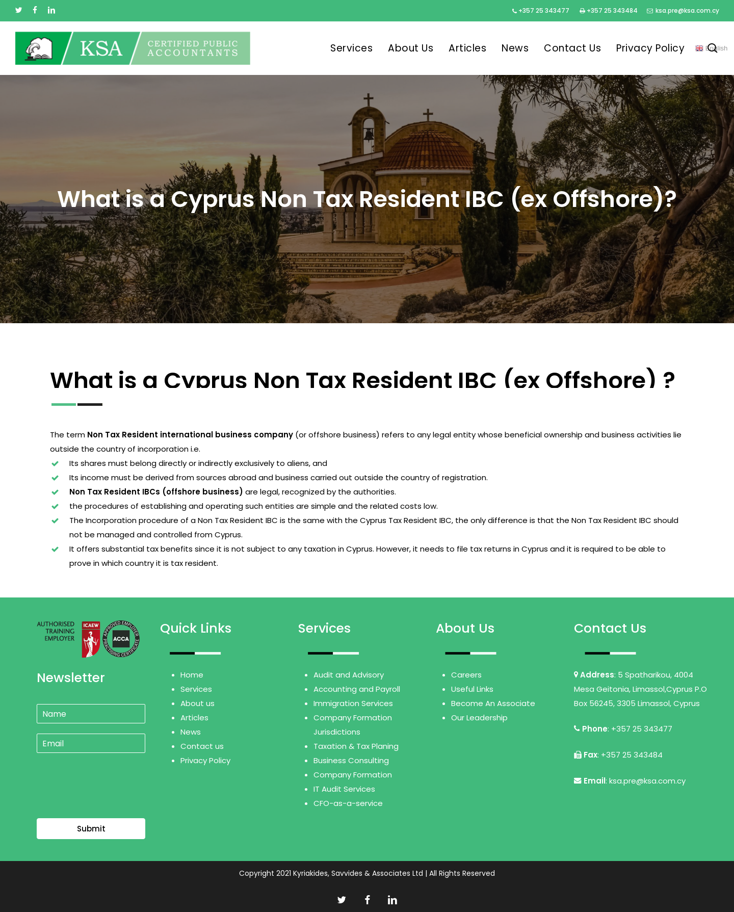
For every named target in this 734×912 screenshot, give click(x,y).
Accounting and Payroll (356, 689)
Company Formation (352, 774)
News (190, 731)
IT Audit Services (344, 789)
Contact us (202, 746)
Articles (194, 717)
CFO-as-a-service (348, 803)
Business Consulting (351, 760)
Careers (466, 674)
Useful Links (472, 689)
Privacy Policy (205, 760)
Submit (91, 828)
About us (197, 703)
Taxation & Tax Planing (356, 746)
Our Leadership (479, 717)
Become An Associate (493, 703)
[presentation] (114, 801)
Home (191, 674)
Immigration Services (353, 703)
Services (196, 689)
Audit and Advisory (348, 674)
